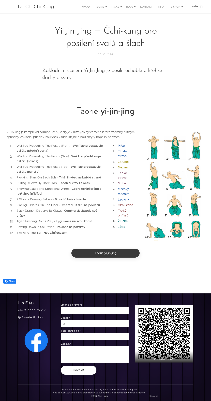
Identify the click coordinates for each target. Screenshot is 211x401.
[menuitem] (92, 7)
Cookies (153, 396)
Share (10, 281)
